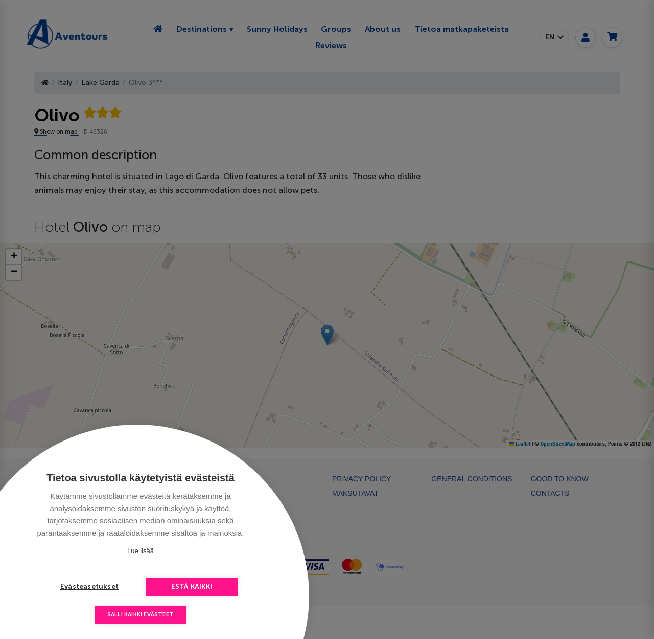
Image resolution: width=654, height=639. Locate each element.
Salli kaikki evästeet (140, 614)
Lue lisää (140, 551)
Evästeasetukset (89, 586)
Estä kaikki (191, 586)
